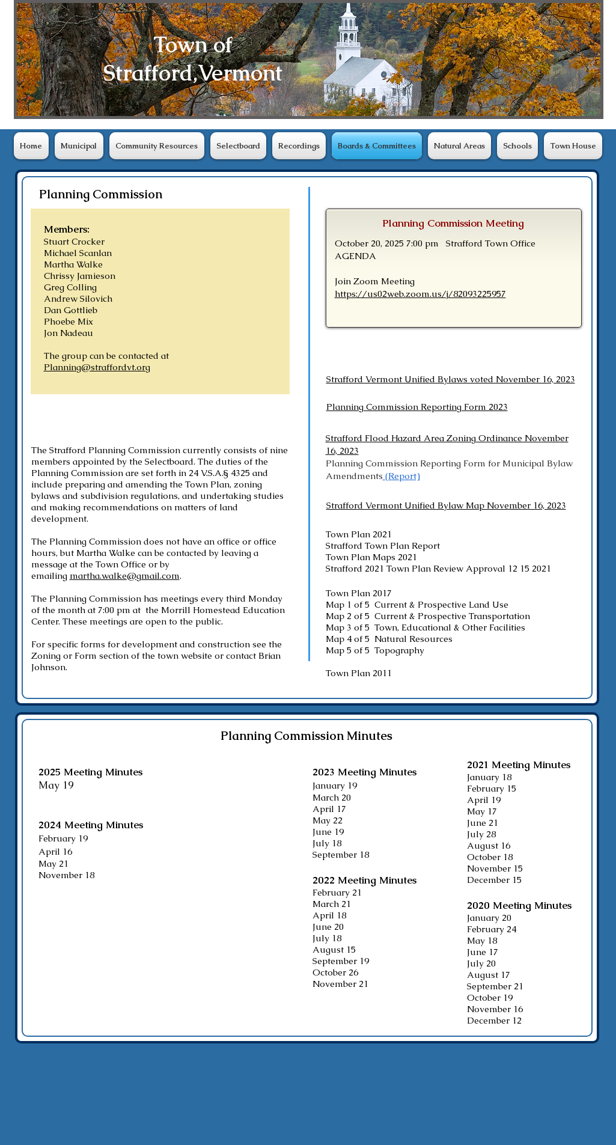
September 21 (495, 986)
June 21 (482, 822)
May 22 (328, 820)
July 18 (327, 843)
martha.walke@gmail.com (125, 575)
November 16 (495, 1009)
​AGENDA (355, 255)
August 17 (488, 974)
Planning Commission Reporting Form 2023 (417, 406)
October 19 (490, 997)
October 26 (335, 972)
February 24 (491, 929)
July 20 (481, 963)
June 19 (328, 831)
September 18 (341, 854)
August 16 (488, 845)
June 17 (482, 951)
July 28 (481, 834)
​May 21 (53, 863)
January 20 (489, 917)
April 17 (329, 808)
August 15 (334, 949)
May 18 (482, 940)
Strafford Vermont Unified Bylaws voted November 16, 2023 (450, 379)
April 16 (55, 851)
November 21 (340, 983)
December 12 (494, 1020)
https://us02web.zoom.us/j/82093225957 (420, 293)
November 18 (66, 875)
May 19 (55, 785)
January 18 (489, 777)
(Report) (402, 475)
